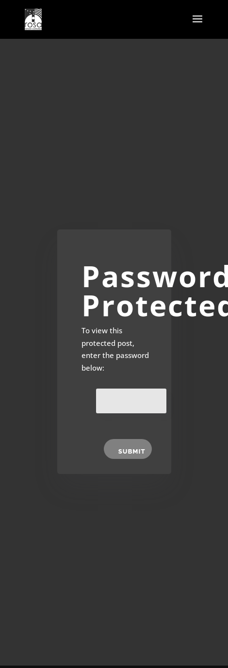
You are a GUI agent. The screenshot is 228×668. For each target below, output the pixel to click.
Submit (132, 451)
